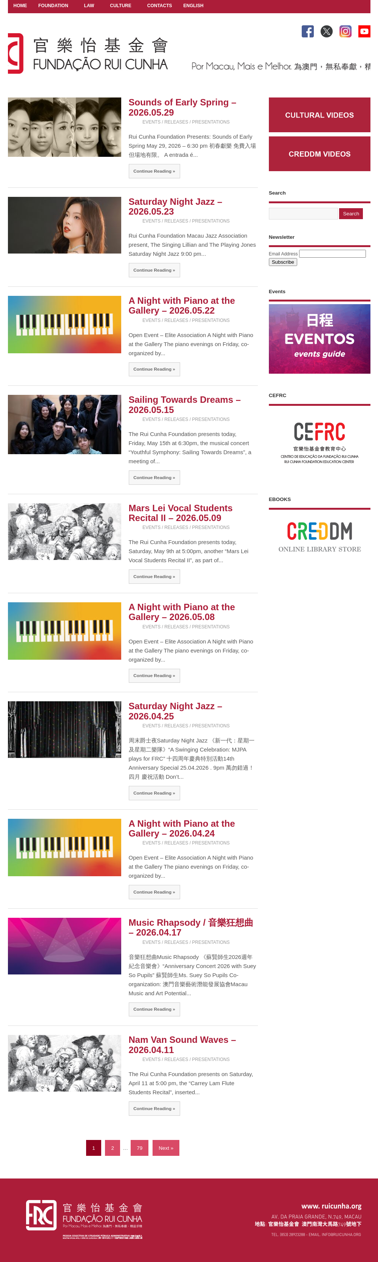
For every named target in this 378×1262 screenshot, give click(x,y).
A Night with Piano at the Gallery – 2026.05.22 (182, 305)
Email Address (283, 254)
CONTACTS (159, 5)
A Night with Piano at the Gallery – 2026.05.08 (182, 612)
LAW (89, 6)
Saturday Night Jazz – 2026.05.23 (175, 206)
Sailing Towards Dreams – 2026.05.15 (185, 404)
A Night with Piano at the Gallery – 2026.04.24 (182, 828)
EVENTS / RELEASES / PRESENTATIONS (186, 122)
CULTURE (120, 6)
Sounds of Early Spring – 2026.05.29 (182, 107)
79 (139, 1148)
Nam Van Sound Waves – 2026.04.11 (182, 1045)
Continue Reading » (154, 171)
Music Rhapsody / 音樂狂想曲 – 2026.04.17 (191, 927)
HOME (20, 5)
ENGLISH (193, 6)
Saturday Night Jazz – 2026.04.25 (175, 711)
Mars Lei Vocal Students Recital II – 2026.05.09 (181, 513)
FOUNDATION (53, 6)
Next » (166, 1148)
